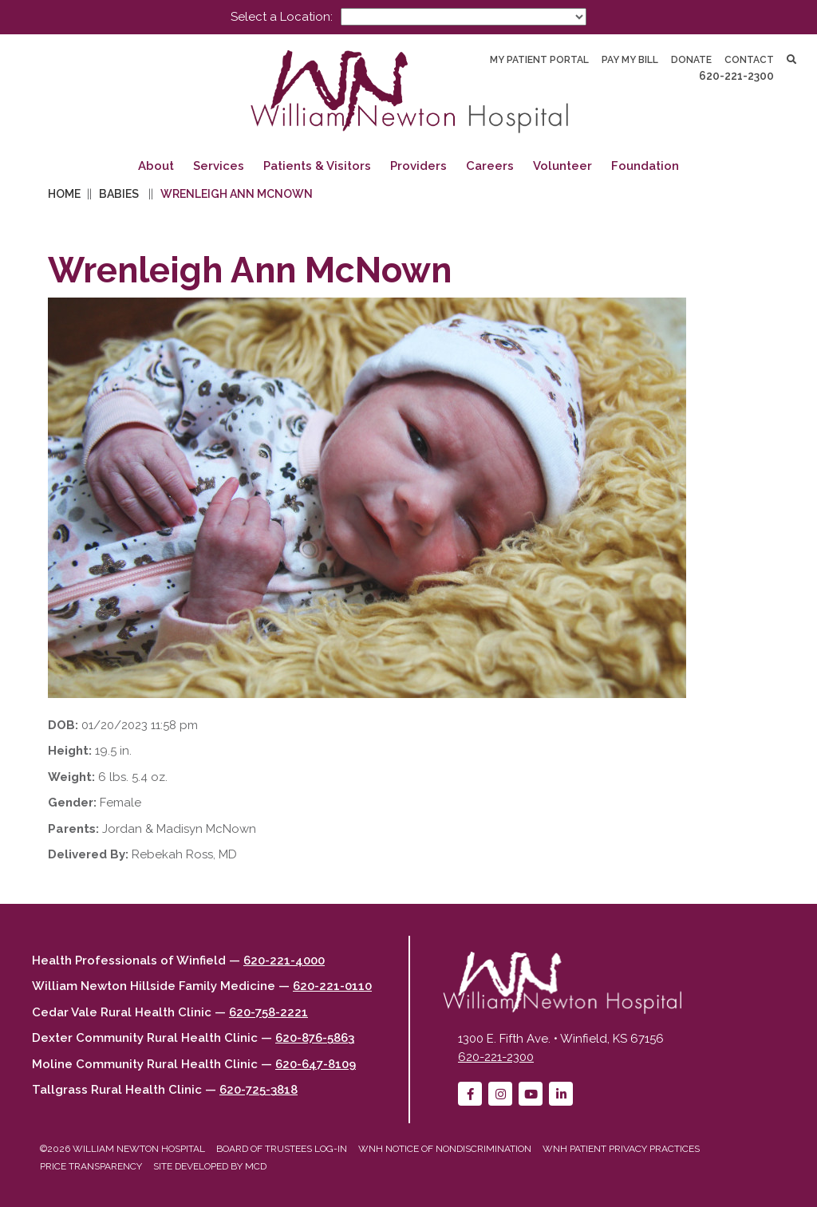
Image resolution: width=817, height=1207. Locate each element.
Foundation (645, 166)
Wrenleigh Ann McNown (236, 193)
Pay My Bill (630, 59)
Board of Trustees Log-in (281, 1148)
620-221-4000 (284, 960)
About (156, 166)
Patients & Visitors (317, 166)
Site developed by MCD (209, 1166)
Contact (749, 59)
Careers (490, 166)
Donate (691, 59)
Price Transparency (91, 1166)
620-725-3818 (258, 1090)
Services (218, 166)
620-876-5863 (314, 1038)
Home (64, 193)
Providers (418, 166)
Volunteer (562, 166)
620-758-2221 (268, 1012)
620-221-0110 (332, 986)
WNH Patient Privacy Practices (621, 1148)
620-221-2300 (736, 75)
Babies (119, 193)
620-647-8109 (315, 1064)
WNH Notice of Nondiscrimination (444, 1148)
